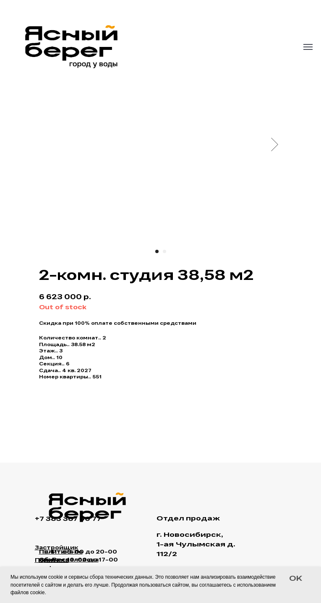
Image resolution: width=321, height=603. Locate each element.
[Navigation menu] (308, 47)
